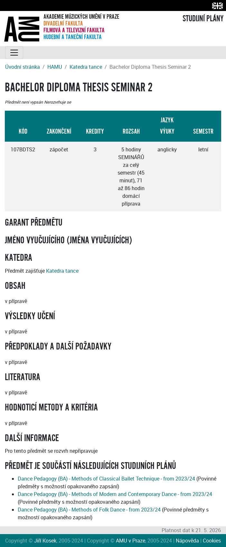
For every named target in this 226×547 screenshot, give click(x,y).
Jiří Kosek (45, 540)
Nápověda (187, 540)
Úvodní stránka (22, 66)
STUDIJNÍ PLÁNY (203, 18)
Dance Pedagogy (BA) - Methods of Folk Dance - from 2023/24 (89, 509)
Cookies (212, 540)
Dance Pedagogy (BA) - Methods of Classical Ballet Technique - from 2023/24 (106, 478)
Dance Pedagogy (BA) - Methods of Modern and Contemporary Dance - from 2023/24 (115, 494)
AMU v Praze (130, 540)
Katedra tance (86, 66)
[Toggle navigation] (14, 52)
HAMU (54, 66)
